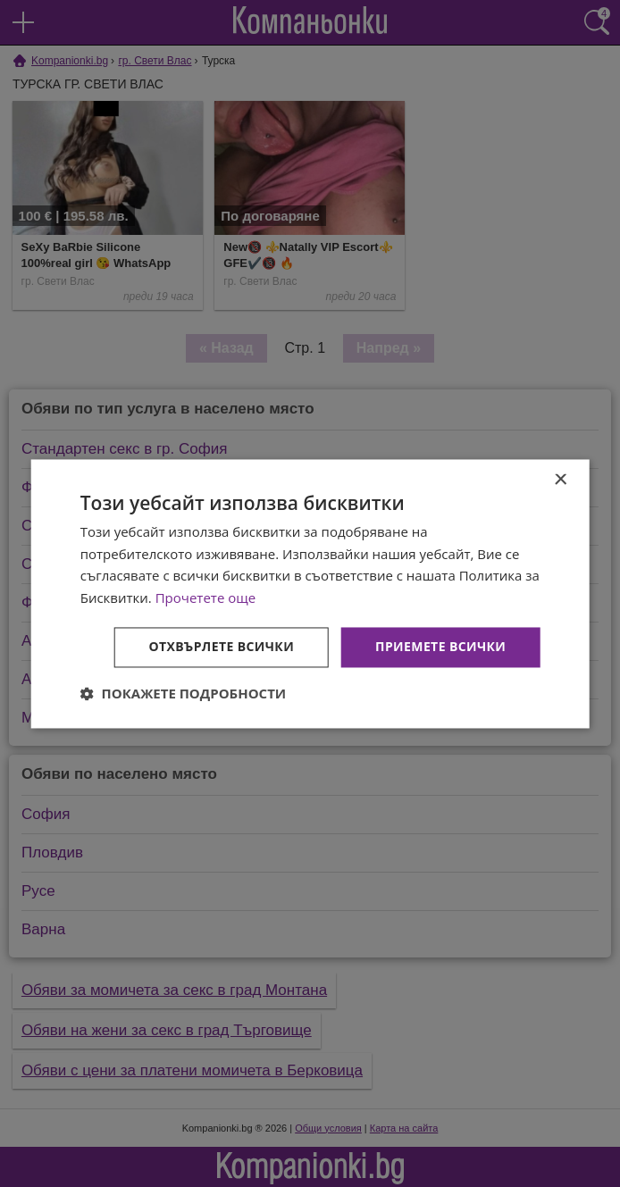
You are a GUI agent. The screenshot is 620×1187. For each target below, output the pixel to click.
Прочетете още (205, 598)
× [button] (559, 480)
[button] (183, 693)
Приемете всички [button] (440, 646)
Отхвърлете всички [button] (221, 646)
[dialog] (310, 593)
